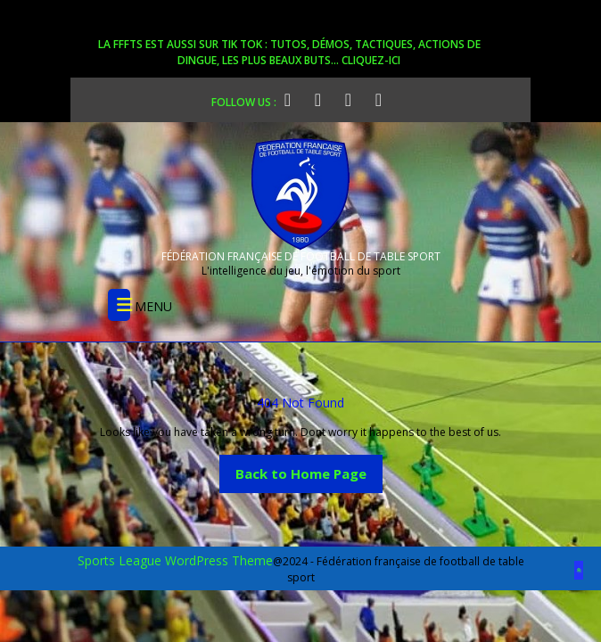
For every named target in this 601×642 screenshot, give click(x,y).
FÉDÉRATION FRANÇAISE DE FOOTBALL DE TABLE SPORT (300, 256)
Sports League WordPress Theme (175, 560)
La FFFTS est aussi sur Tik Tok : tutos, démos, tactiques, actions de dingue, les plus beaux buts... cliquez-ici (289, 52)
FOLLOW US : (255, 99)
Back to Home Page (309, 468)
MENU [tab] (140, 305)
